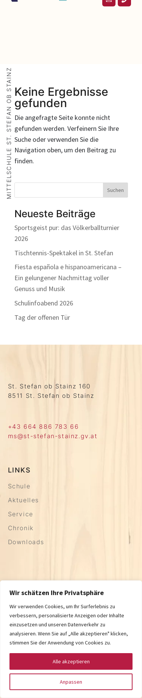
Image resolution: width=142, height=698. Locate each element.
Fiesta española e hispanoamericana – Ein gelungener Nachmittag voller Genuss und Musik (68, 277)
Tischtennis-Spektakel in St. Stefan (63, 253)
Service (20, 514)
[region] (71, 639)
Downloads (26, 542)
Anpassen (71, 681)
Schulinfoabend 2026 (43, 303)
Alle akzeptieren (71, 661)
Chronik (21, 528)
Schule (19, 486)
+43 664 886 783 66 (43, 426)
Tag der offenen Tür (42, 317)
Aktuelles (23, 500)
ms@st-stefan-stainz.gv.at (53, 436)
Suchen (115, 190)
